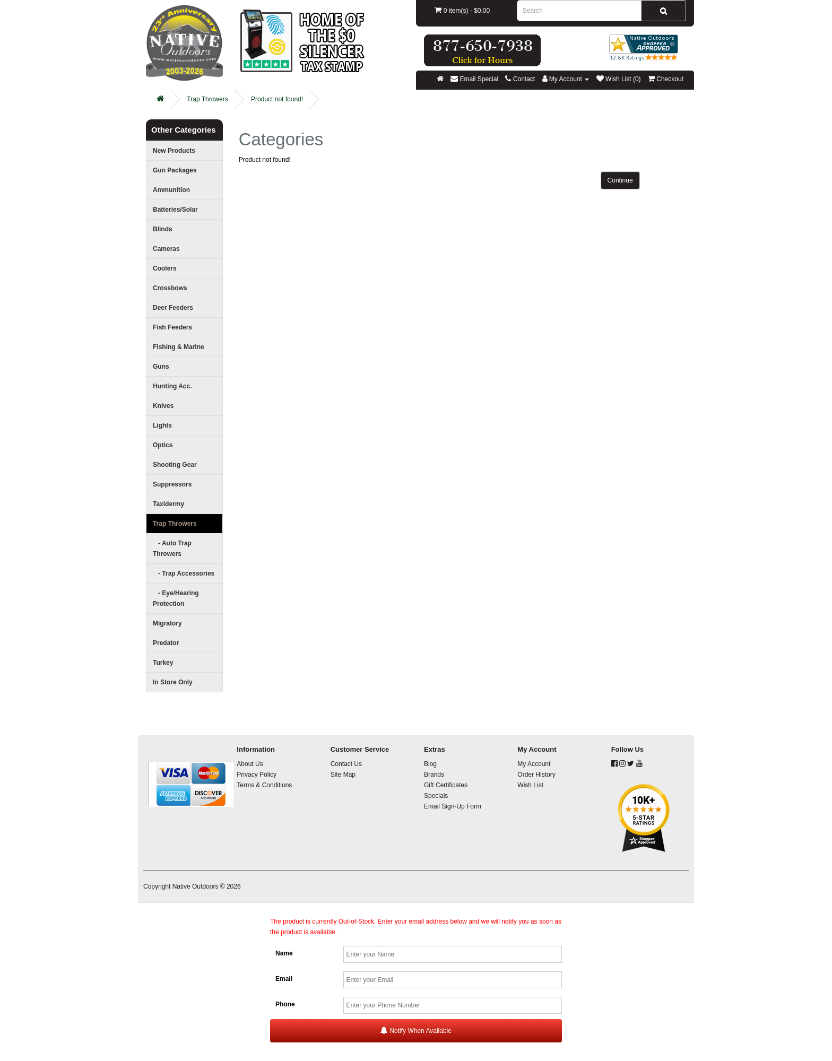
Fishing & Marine (178, 347)
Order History (536, 774)
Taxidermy (168, 504)
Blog (430, 764)
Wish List (530, 785)
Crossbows (170, 288)
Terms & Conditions (264, 785)
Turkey (163, 662)
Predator (166, 643)
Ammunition (171, 190)
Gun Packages (175, 170)
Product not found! (277, 99)
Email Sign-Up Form (452, 806)
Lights (162, 425)
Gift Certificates (445, 785)
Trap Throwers (207, 99)
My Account (533, 764)
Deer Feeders (173, 307)
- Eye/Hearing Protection (176, 598)
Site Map (343, 774)
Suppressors (172, 484)
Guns (161, 366)
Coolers (165, 268)
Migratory (167, 623)
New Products (174, 150)
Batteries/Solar (175, 209)
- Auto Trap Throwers (172, 549)
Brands (434, 774)
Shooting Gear (175, 464)
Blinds (162, 229)
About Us (250, 764)
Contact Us (346, 764)
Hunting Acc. (172, 386)
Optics (162, 445)
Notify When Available (416, 1030)
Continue (620, 180)
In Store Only (173, 682)
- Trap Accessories (183, 573)
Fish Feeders (172, 327)
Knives (163, 406)
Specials (436, 795)
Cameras (166, 249)
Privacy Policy (256, 774)
